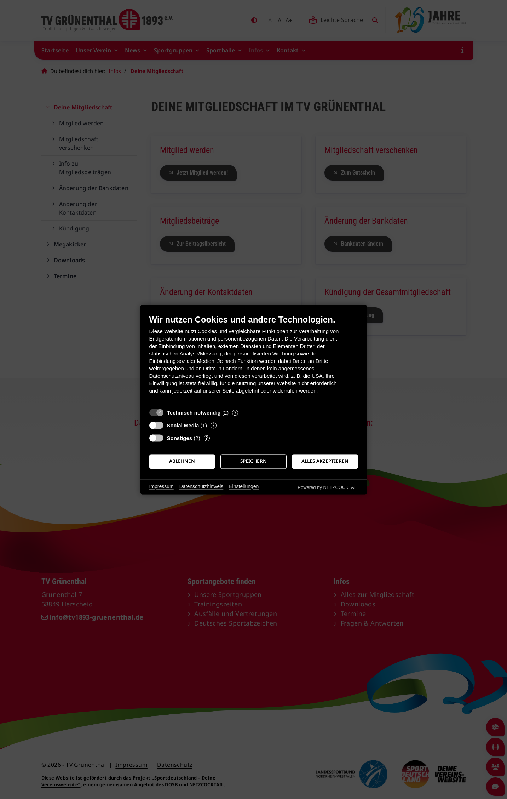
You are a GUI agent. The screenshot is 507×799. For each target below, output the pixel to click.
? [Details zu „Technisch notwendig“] (235, 413)
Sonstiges (179, 438)
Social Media (183, 425)
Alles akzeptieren (324, 461)
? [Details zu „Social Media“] (213, 425)
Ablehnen (182, 461)
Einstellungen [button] (244, 487)
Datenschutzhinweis (201, 487)
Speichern (253, 461)
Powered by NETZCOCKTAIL (328, 487)
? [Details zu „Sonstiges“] (207, 438)
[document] (253, 359)
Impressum (161, 487)
